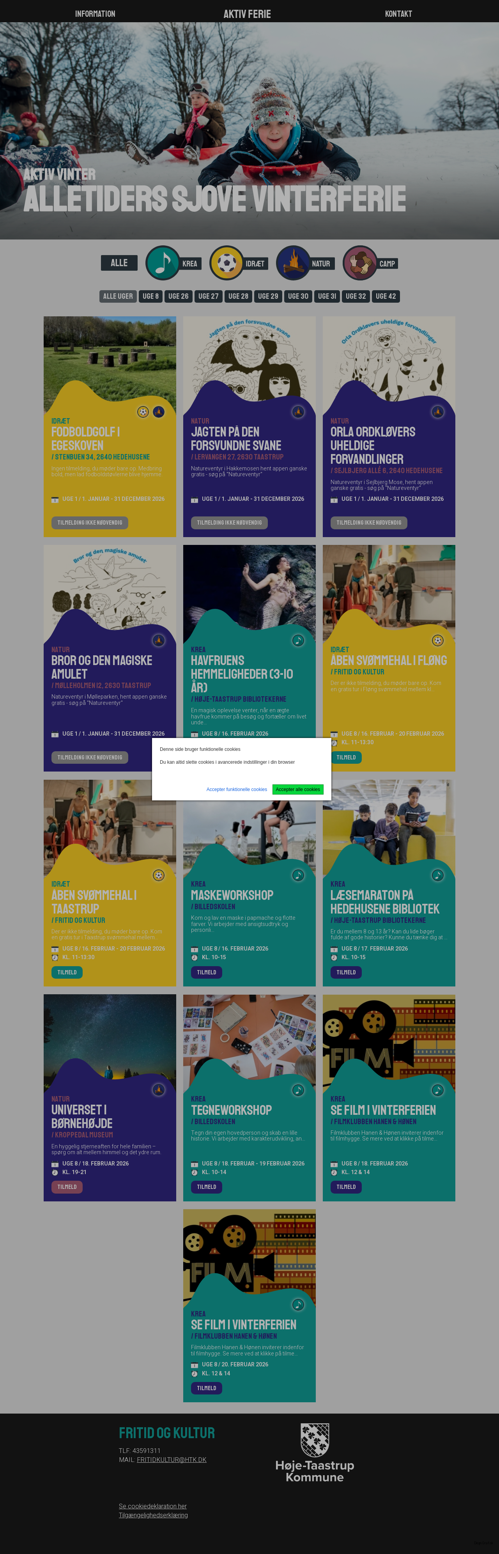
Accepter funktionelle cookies (237, 789)
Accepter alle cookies (298, 789)
